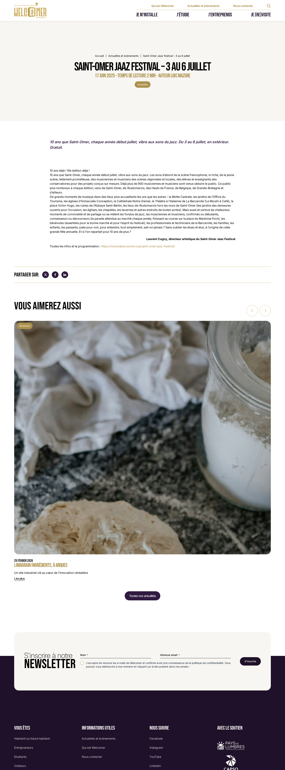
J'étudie (183, 15)
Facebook (156, 738)
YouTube (155, 756)
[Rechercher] (268, 6)
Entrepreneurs (23, 747)
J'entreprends (220, 15)
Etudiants (20, 756)
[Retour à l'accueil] (30, 10)
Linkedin (155, 765)
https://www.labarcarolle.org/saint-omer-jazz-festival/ (138, 246)
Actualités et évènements (203, 6)
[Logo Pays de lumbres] (244, 746)
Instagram (156, 747)
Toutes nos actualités (142, 596)
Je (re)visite (261, 15)
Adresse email (170, 655)
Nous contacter (243, 6)
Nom (84, 655)
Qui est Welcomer (162, 6)
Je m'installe (147, 15)
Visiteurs (20, 765)
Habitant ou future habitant (32, 738)
